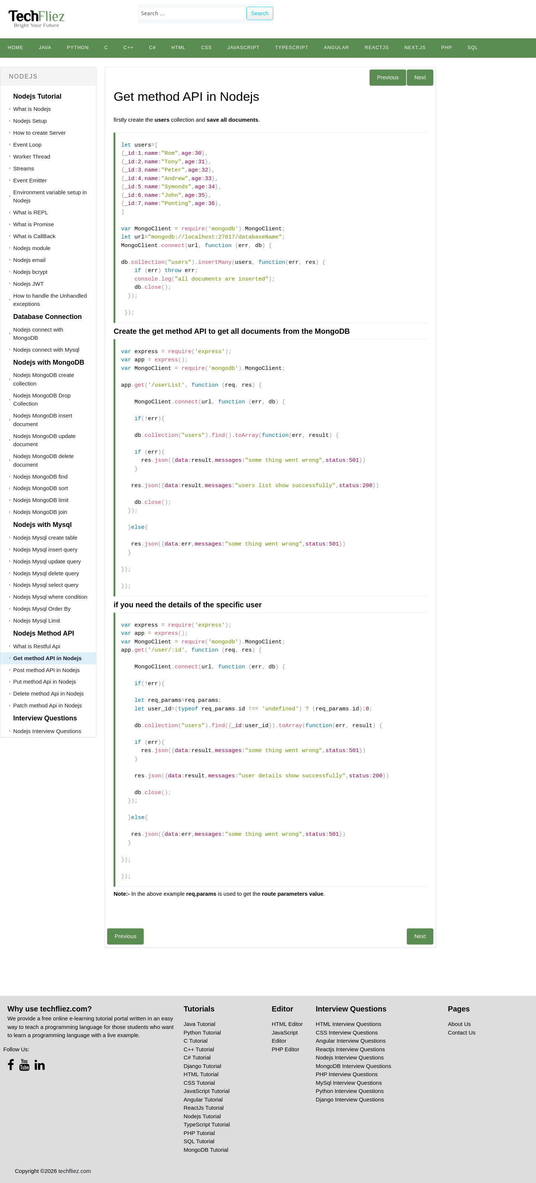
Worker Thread (32, 156)
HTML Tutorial (201, 1074)
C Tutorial (195, 1040)
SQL (473, 47)
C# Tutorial (197, 1057)
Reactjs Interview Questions (350, 1049)
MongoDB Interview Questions (353, 1066)
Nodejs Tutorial (202, 1116)
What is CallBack (34, 236)
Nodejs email (29, 260)
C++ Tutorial (199, 1049)
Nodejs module (32, 248)
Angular (336, 47)
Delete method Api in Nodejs (48, 693)
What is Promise (33, 224)
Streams (23, 168)
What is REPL (30, 212)
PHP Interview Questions (346, 1074)
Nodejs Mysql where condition (50, 597)
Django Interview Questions (350, 1099)
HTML (178, 47)
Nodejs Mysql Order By (42, 608)
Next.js (415, 47)
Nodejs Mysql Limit (36, 620)
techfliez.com (74, 1171)
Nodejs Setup (30, 121)
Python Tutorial (202, 1032)
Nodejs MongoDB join (40, 512)
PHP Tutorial (199, 1133)
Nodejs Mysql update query (47, 561)
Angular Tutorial (203, 1099)
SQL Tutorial (199, 1141)
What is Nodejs (32, 109)
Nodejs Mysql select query (46, 585)
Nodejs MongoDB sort (40, 488)
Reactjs (377, 47)
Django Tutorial (202, 1066)
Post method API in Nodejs (46, 670)
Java (45, 47)
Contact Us (461, 1032)
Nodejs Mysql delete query (46, 573)
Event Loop (27, 144)
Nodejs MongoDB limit (40, 500)
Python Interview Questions (350, 1091)
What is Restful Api (36, 646)
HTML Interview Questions (348, 1024)
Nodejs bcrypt (30, 272)
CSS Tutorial (199, 1083)
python (78, 47)
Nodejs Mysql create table (45, 537)
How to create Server (39, 133)
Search (260, 13)
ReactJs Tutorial (204, 1107)
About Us (459, 1024)
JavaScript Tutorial (206, 1091)
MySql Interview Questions (349, 1083)
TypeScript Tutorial (207, 1124)
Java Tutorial (199, 1024)
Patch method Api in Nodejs (47, 705)
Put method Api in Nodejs (44, 681)
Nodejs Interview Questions (47, 731)
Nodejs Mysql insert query (45, 549)
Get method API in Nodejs (47, 658)
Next (420, 77)
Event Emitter (30, 180)
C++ (129, 47)
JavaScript (243, 47)
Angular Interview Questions (351, 1040)
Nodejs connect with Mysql (46, 349)
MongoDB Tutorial (206, 1150)
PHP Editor (285, 1049)
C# (152, 47)
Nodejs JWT (28, 284)
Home (15, 47)
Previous (388, 77)
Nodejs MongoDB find (40, 476)
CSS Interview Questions (347, 1032)
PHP (446, 47)
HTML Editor (287, 1024)
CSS (206, 47)
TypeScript (292, 47)
